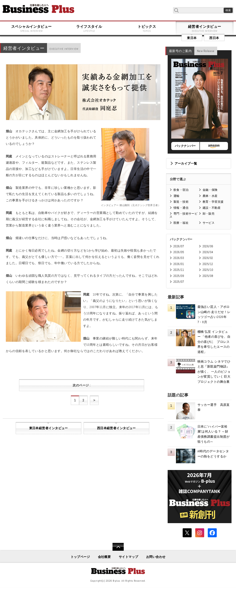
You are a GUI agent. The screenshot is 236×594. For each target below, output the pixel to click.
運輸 (176, 196)
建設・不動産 (212, 208)
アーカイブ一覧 (186, 163)
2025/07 (178, 282)
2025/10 (208, 270)
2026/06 (208, 246)
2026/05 (178, 252)
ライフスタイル (89, 28)
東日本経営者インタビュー (48, 428)
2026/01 (178, 264)
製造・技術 (180, 202)
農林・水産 (210, 196)
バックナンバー (185, 146)
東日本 (192, 38)
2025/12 (208, 264)
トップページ (80, 557)
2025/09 (178, 276)
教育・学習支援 (213, 202)
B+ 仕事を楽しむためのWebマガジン (38, 8)
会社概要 (104, 557)
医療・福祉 (180, 223)
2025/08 (208, 276)
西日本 (214, 38)
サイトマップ (128, 557)
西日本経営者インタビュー (116, 428)
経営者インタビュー (205, 28)
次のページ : (81, 385)
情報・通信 (180, 208)
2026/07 (178, 246)
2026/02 (208, 258)
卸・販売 (209, 213)
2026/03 (178, 258)
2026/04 (208, 252)
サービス (209, 223)
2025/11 (178, 270)
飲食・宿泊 (180, 190)
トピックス (147, 28)
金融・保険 (210, 190)
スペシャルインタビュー (32, 28)
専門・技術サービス (183, 215)
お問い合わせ (156, 557)
